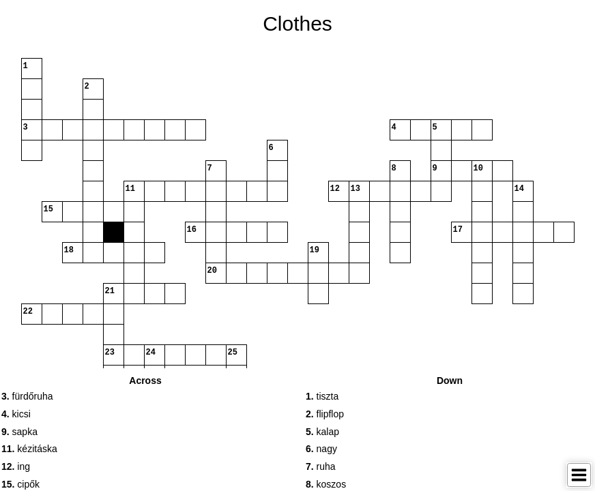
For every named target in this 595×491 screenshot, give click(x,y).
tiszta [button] (322, 396)
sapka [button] (19, 431)
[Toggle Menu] (579, 475)
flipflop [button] (325, 413)
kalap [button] (322, 431)
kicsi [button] (16, 413)
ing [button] (15, 466)
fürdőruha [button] (27, 396)
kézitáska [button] (29, 448)
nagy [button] (321, 448)
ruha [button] (321, 466)
